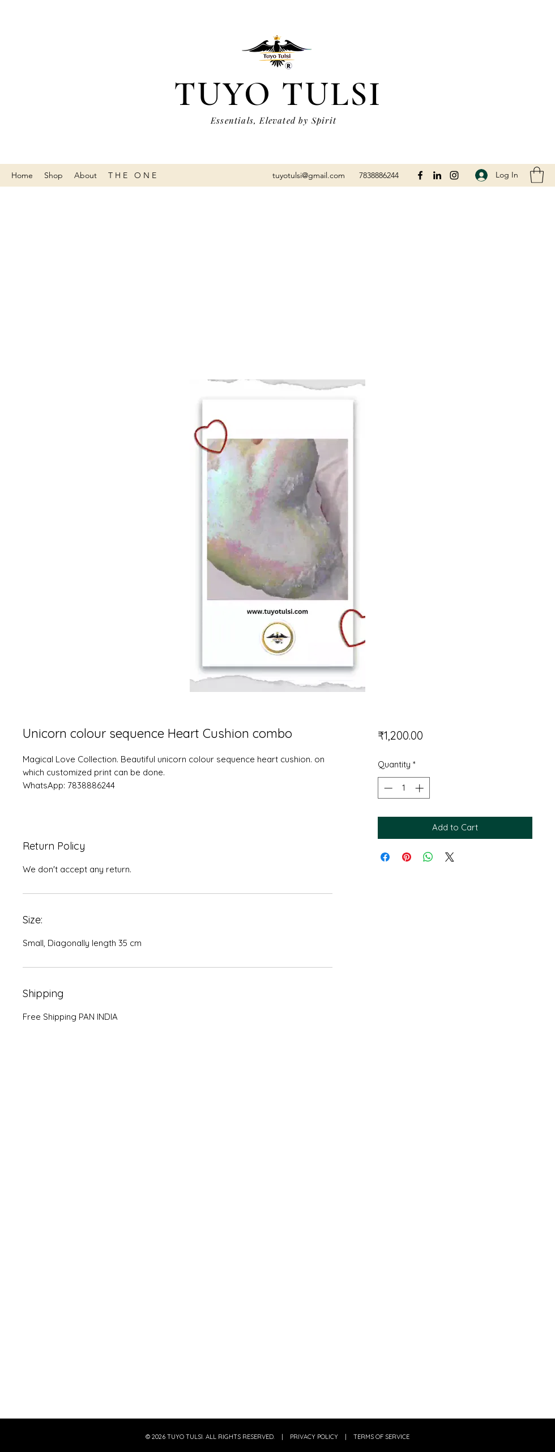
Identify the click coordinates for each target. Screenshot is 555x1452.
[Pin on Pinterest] (406, 857)
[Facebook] (420, 175)
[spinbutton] (403, 788)
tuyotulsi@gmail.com (308, 175)
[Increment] (420, 788)
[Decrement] (387, 788)
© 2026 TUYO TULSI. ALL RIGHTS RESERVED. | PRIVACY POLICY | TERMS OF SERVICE (277, 1437)
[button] (537, 175)
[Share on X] (449, 857)
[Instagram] (454, 175)
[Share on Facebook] (385, 857)
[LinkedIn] (437, 175)
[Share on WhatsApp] (428, 857)
